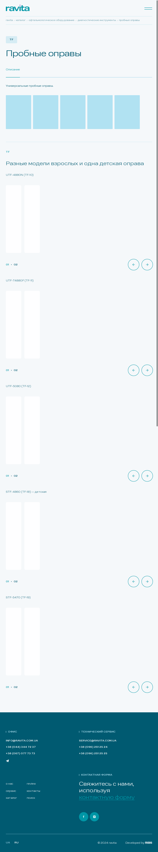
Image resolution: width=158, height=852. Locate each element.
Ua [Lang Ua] (8, 843)
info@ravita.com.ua (22, 741)
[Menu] (148, 8)
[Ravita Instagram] (94, 816)
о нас (9, 784)
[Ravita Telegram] (7, 760)
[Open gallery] (18, 112)
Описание (13, 69)
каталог (11, 798)
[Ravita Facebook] (83, 816)
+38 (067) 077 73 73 (20, 754)
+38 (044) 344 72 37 (21, 747)
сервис (11, 791)
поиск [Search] (31, 798)
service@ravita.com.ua (97, 741)
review (31, 784)
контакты (33, 791)
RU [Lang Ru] (17, 843)
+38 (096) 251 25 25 (93, 754)
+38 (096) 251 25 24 (93, 747)
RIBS (148, 843)
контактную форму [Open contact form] (107, 797)
